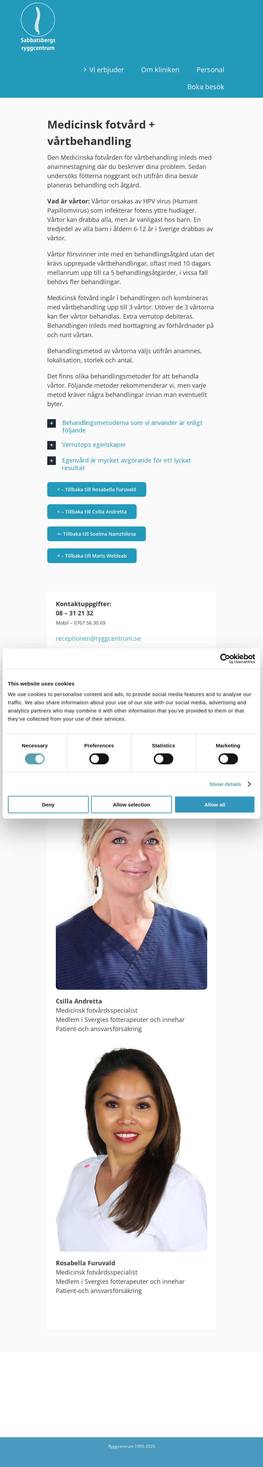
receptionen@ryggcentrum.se (98, 638)
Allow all (214, 805)
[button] (131, 426)
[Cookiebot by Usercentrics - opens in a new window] (225, 658)
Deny (48, 805)
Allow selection (131, 805)
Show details (225, 784)
